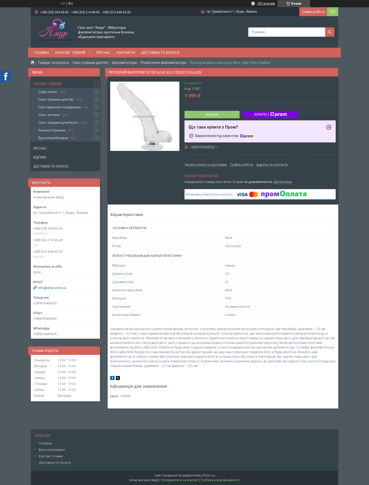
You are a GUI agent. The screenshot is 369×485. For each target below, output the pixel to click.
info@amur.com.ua (52, 288)
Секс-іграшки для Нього (58, 122)
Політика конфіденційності (220, 480)
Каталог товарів (70, 52)
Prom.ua (209, 475)
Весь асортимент (52, 450)
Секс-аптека (48, 114)
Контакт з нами (51, 456)
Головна (41, 52)
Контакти (126, 52)
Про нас (103, 52)
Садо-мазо (47, 91)
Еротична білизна (53, 137)
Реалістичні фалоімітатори (163, 63)
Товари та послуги (53, 63)
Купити (212, 115)
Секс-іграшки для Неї (90, 63)
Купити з (270, 114)
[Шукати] (329, 32)
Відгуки (39, 157)
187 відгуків (266, 3)
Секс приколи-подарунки (59, 107)
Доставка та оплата (160, 52)
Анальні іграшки (51, 130)
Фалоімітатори (124, 63)
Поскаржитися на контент (179, 480)
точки (191, 361)
